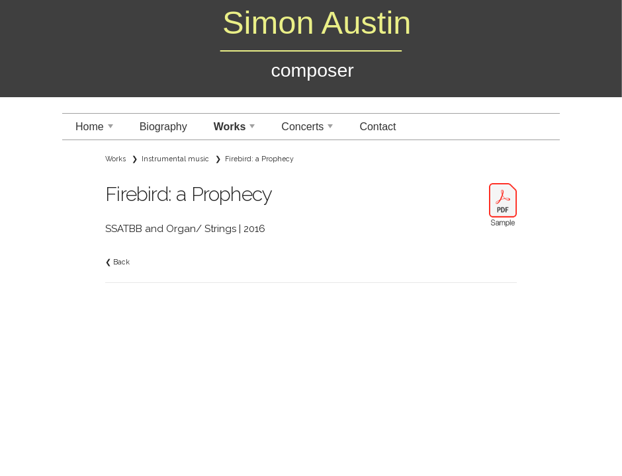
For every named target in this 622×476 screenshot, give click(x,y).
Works (236, 130)
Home (95, 130)
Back (121, 262)
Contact (377, 126)
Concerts (308, 130)
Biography (163, 126)
